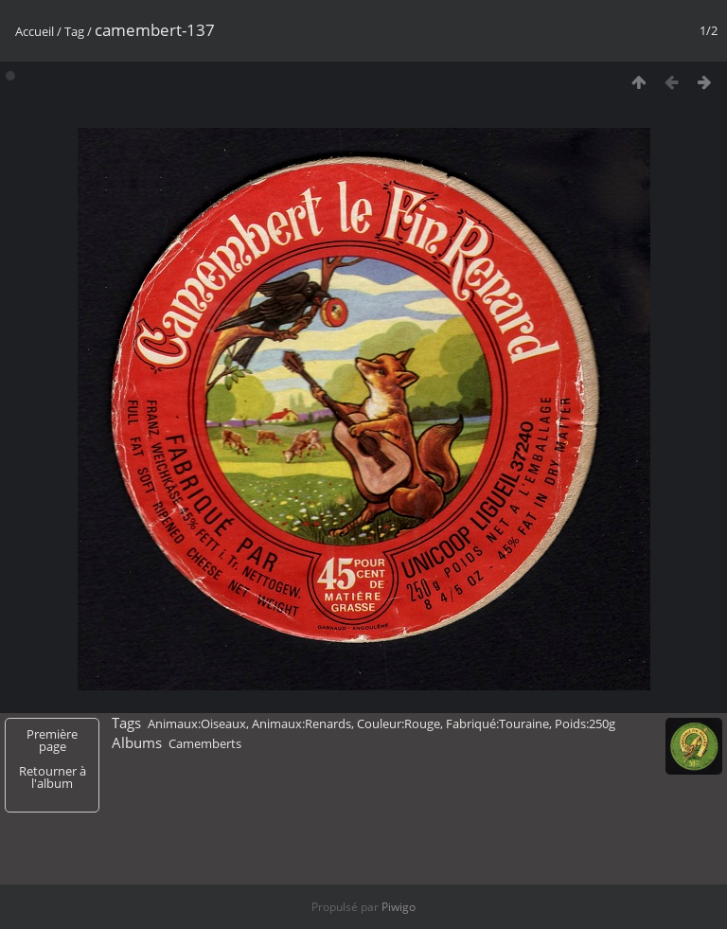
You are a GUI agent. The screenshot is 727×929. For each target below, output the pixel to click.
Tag (74, 31)
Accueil (34, 31)
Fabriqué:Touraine (497, 723)
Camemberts (204, 743)
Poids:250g (585, 723)
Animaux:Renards (301, 723)
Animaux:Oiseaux (197, 723)
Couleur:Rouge (398, 723)
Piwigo (398, 907)
